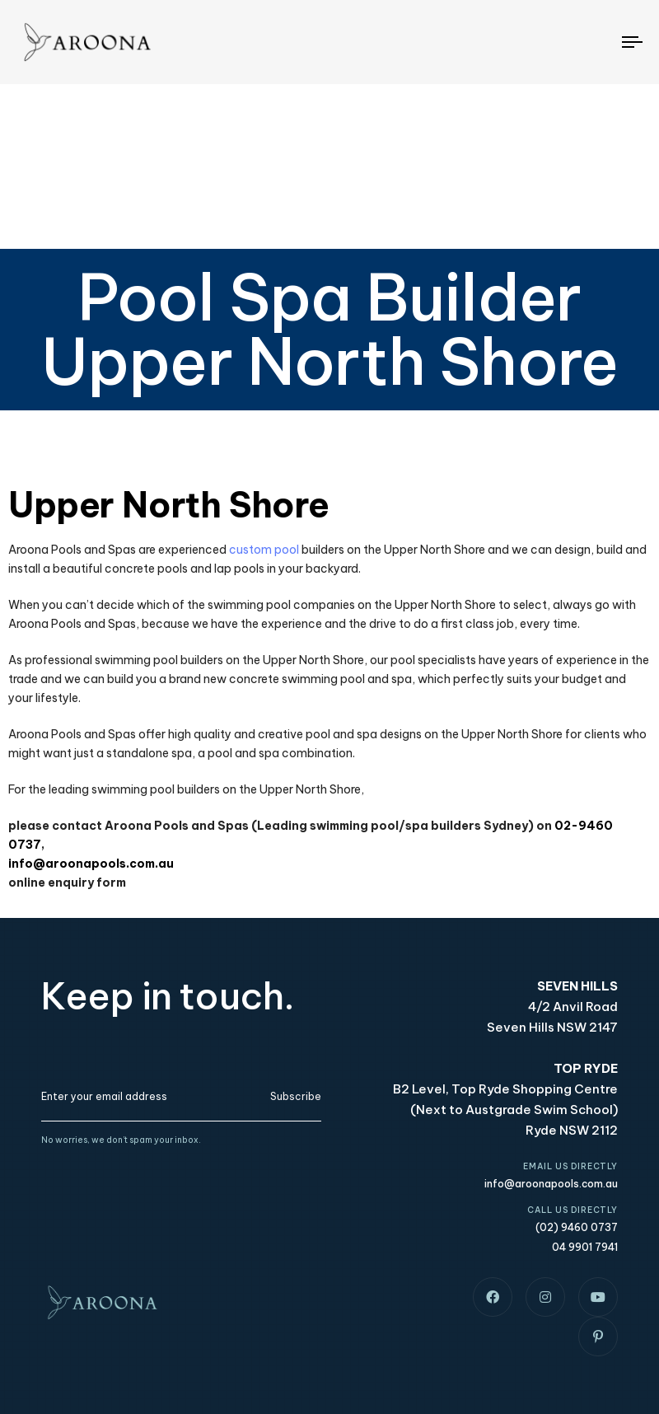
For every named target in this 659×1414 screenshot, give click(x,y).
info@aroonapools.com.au (91, 863)
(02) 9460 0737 (576, 1227)
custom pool (264, 549)
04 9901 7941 (585, 1247)
